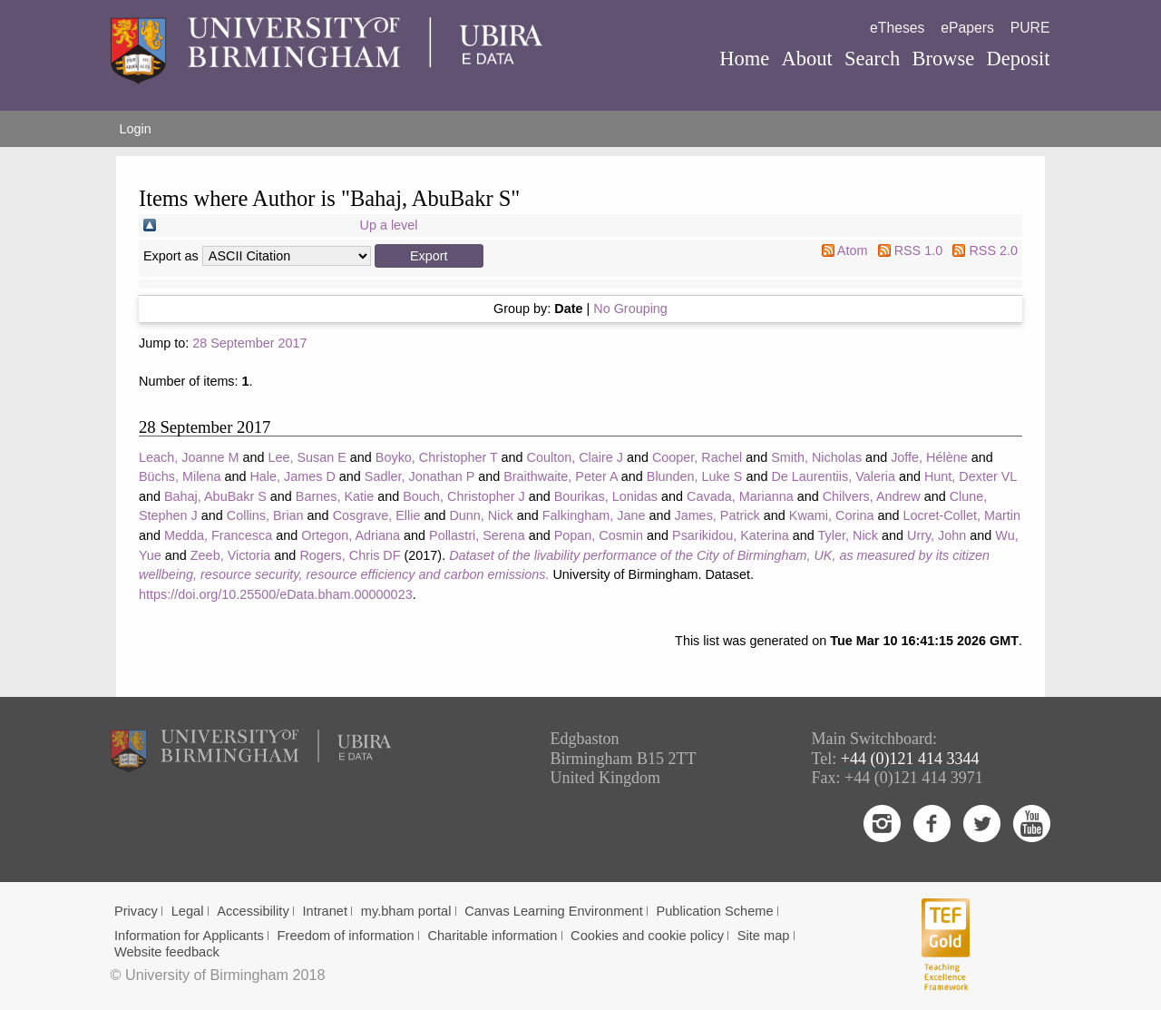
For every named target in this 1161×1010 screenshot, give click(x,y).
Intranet (324, 911)
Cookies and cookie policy (647, 935)
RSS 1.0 (918, 250)
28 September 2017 (249, 343)
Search (872, 58)
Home (744, 58)
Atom (852, 250)
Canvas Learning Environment (553, 911)
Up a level (389, 225)
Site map (763, 935)
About (806, 58)
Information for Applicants (189, 935)
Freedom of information (346, 935)
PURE (1030, 27)
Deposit (1017, 58)
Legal (187, 911)
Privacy (136, 911)
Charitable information (492, 935)
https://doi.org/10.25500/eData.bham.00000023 (276, 594)
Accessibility (253, 911)
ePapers (967, 27)
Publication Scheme (714, 911)
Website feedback (167, 952)
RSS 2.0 (993, 250)
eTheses (897, 27)
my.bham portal (406, 911)
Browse (943, 58)
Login (135, 129)
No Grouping (630, 308)
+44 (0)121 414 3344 (910, 759)
